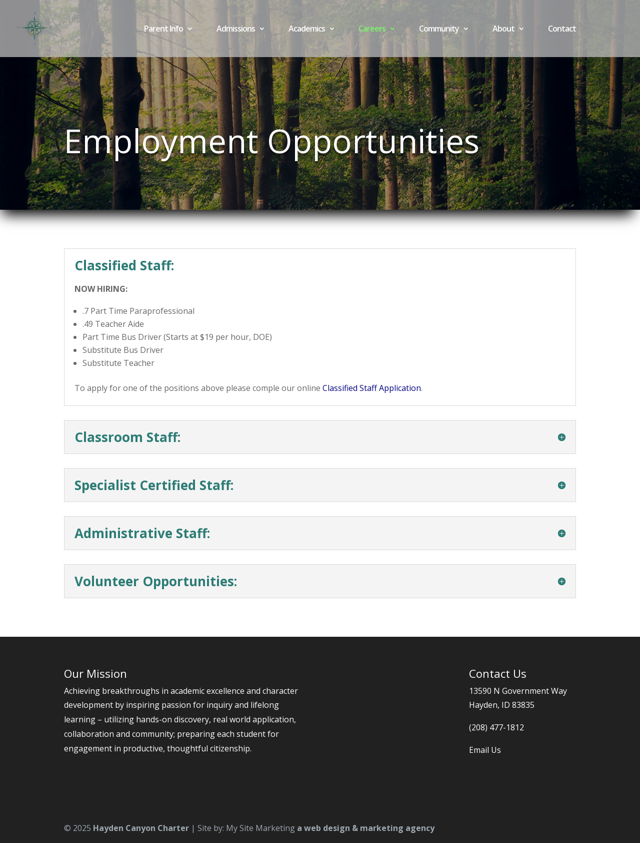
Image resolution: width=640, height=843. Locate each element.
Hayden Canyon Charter (141, 827)
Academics (306, 29)
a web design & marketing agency (365, 827)
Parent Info (163, 29)
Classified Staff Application (371, 387)
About (503, 29)
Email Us (485, 749)
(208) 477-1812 (496, 727)
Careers (372, 29)
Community (439, 29)
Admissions (235, 29)
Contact (562, 29)
